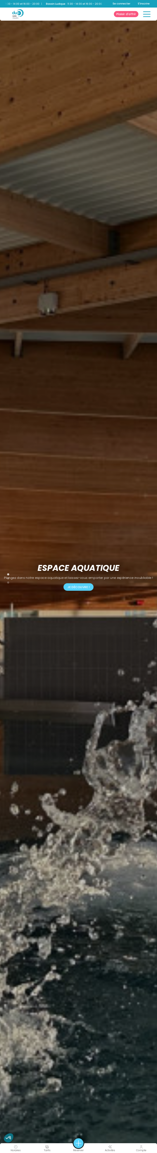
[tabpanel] (78, 576)
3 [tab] (6, 582)
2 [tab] (6, 578)
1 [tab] (6, 573)
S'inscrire (144, 3)
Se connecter (121, 3)
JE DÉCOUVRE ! (78, 587)
